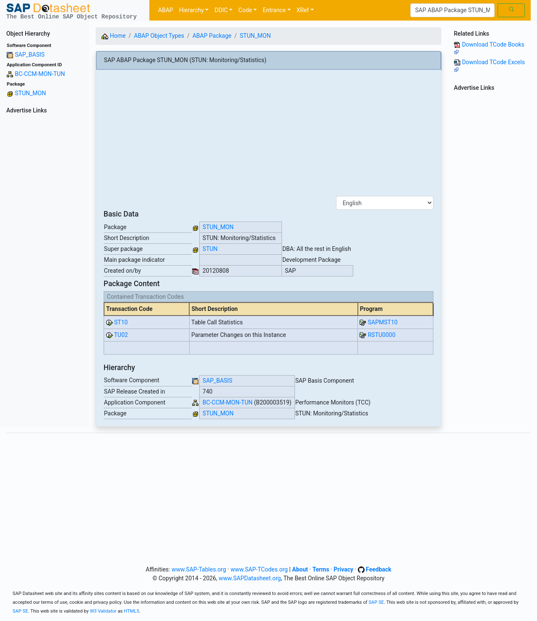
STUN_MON (30, 93)
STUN (210, 248)
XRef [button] (303, 10)
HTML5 (131, 611)
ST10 (121, 322)
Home (113, 35)
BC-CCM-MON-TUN (40, 73)
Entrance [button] (274, 10)
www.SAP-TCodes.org (259, 569)
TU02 (121, 334)
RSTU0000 (382, 334)
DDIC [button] (220, 10)
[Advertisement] (44, 242)
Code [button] (245, 10)
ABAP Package (212, 35)
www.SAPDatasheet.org (250, 578)
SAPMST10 (383, 322)
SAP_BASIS (29, 54)
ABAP (165, 10)
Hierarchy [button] (191, 10)
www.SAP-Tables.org (199, 569)
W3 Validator (103, 611)
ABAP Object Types (159, 35)
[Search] (452, 10)
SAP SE (376, 602)
